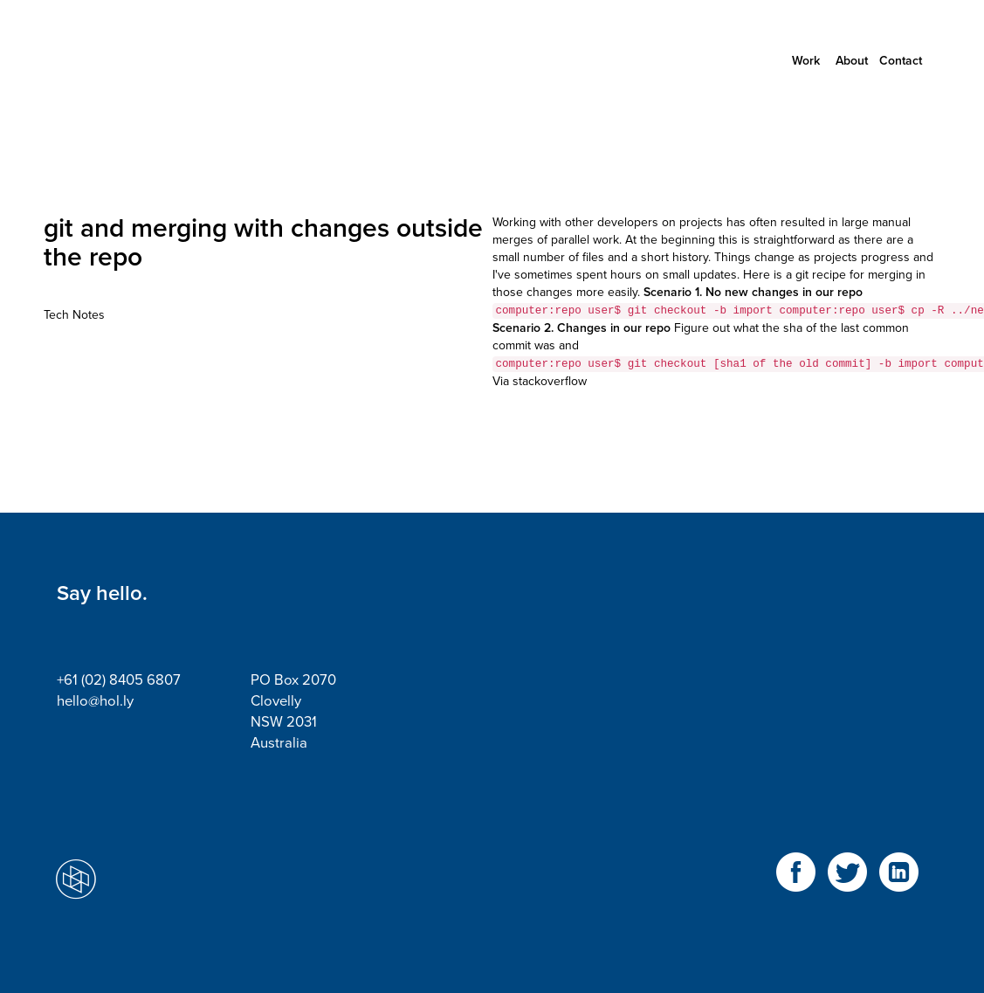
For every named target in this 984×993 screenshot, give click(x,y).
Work (806, 60)
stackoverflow (550, 381)
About (852, 60)
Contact (900, 60)
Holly (135, 61)
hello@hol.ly (95, 701)
